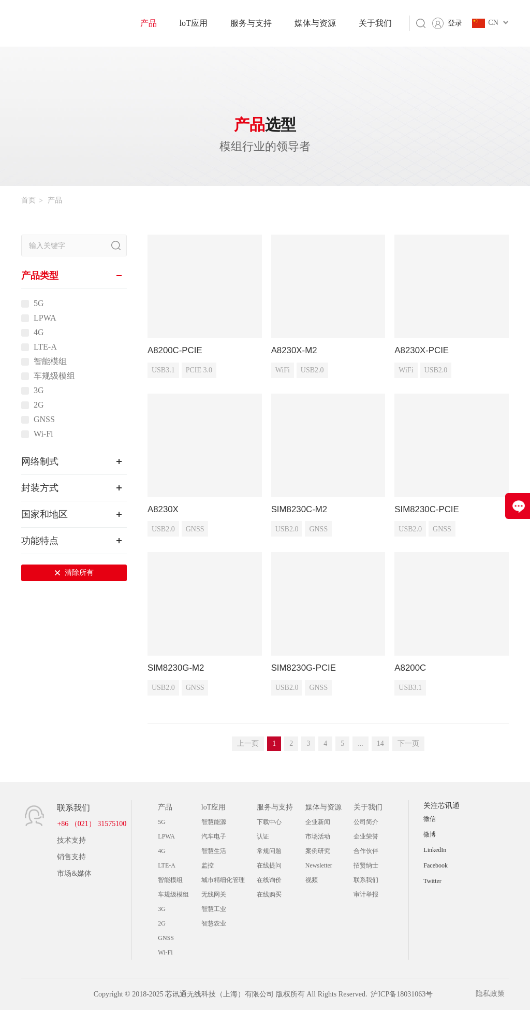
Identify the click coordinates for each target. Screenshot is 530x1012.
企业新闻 (317, 824)
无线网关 (213, 896)
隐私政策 (494, 996)
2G (39, 405)
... (360, 745)
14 (380, 745)
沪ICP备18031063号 (402, 996)
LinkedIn (434, 852)
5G (39, 303)
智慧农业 (213, 925)
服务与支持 (251, 23)
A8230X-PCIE (423, 350)
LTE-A (45, 347)
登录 (455, 23)
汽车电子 (213, 838)
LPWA (45, 318)
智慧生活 (213, 853)
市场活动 (317, 838)
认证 (263, 838)
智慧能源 (213, 824)
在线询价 (269, 882)
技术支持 (71, 842)
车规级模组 (54, 376)
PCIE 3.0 (199, 371)
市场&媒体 (74, 875)
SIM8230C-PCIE (428, 510)
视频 (311, 882)
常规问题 (269, 853)
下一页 (408, 745)
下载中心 (269, 824)
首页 (28, 200)
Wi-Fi (43, 434)
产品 (148, 23)
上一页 (248, 745)
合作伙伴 (366, 853)
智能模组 (50, 361)
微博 (429, 836)
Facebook (435, 867)
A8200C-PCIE (177, 350)
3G (39, 390)
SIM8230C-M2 (301, 510)
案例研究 (317, 853)
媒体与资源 (315, 23)
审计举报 (366, 896)
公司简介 (366, 824)
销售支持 (71, 859)
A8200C (411, 669)
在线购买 (269, 896)
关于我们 (375, 23)
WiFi (282, 371)
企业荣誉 (366, 838)
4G (39, 332)
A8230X (164, 510)
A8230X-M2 (295, 350)
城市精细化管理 (223, 882)
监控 (207, 867)
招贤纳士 (366, 867)
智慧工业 (213, 911)
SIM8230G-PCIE (306, 669)
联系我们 (366, 882)
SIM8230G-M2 (178, 669)
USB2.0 (312, 371)
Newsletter (318, 867)
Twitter (432, 883)
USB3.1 (163, 371)
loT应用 (194, 23)
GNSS (44, 419)
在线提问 (269, 867)
